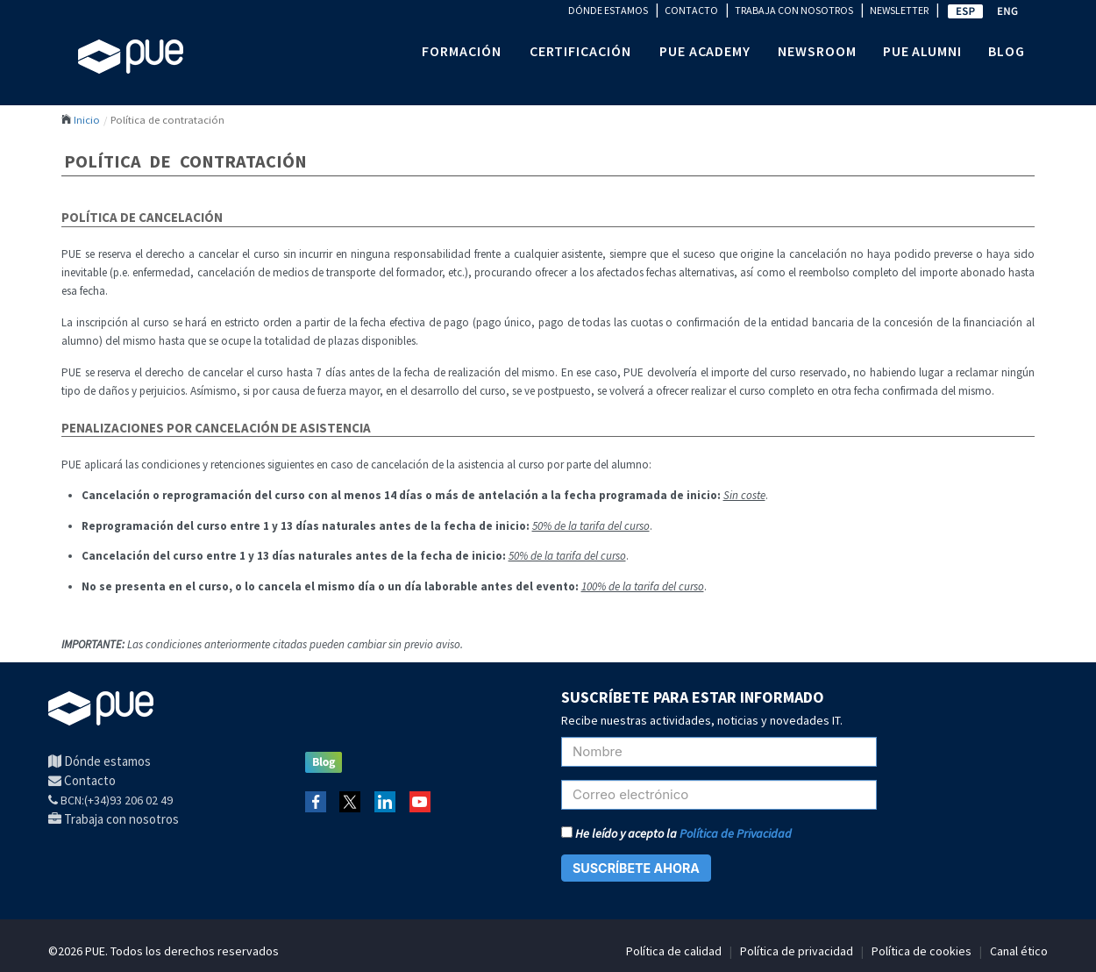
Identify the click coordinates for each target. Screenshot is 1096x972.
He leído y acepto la (676, 833)
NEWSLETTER (899, 10)
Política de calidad (674, 951)
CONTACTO (691, 10)
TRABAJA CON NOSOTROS (794, 10)
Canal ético (1019, 951)
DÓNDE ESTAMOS (608, 10)
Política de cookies (921, 951)
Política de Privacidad (736, 833)
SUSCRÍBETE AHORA (636, 868)
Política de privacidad (796, 951)
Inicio (87, 119)
